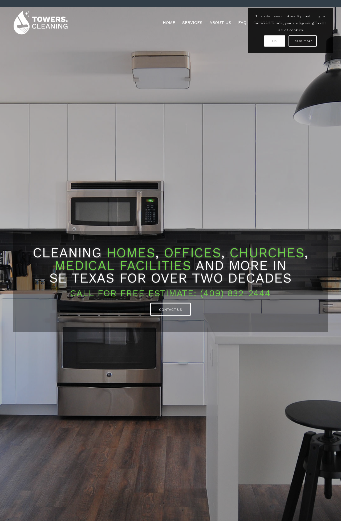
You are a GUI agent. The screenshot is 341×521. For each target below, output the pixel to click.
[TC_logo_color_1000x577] (40, 22)
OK (274, 41)
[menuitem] (169, 22)
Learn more (303, 41)
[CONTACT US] (170, 310)
